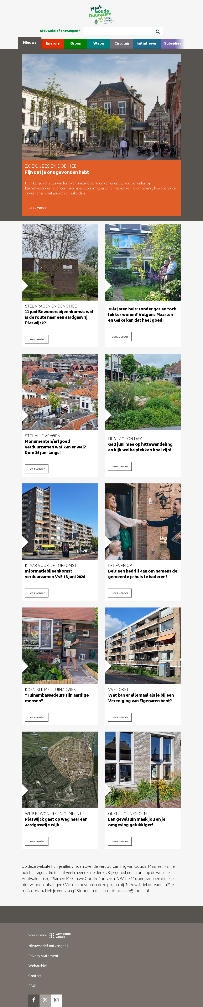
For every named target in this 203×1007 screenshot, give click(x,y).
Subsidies (172, 44)
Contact (35, 976)
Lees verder (38, 208)
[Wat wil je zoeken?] (123, 31)
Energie (53, 44)
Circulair (121, 44)
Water (99, 44)
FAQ (32, 986)
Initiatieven (147, 44)
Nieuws (29, 43)
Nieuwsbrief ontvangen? (60, 31)
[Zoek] (158, 32)
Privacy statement (43, 956)
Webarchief (37, 966)
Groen (75, 44)
